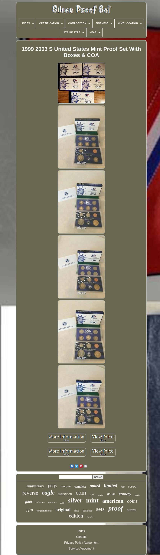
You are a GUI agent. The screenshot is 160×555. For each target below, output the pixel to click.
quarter (137, 495)
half (123, 487)
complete (80, 486)
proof (115, 508)
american (112, 501)
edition (76, 516)
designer (87, 510)
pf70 (29, 510)
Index (81, 531)
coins (132, 501)
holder (90, 517)
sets (100, 509)
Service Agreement (81, 548)
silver (75, 500)
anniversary (35, 486)
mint (92, 500)
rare (92, 494)
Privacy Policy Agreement (81, 542)
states (131, 509)
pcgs (52, 485)
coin (81, 492)
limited (110, 485)
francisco (65, 494)
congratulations (44, 510)
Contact (81, 536)
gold (28, 502)
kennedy (125, 494)
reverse (30, 493)
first (76, 510)
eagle (48, 492)
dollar (111, 494)
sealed (100, 495)
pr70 (62, 503)
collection (40, 502)
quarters (52, 502)
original (62, 509)
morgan (66, 486)
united (95, 486)
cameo (132, 486)
